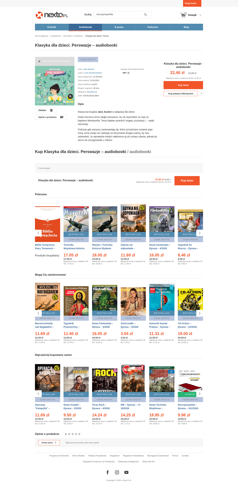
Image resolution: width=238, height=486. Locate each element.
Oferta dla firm (148, 461)
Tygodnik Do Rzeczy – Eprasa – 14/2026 (188, 248)
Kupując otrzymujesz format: (132, 69)
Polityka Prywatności (97, 456)
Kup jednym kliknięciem (180, 93)
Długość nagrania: (85, 88)
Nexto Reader (78, 456)
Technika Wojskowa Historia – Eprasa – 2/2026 (74, 248)
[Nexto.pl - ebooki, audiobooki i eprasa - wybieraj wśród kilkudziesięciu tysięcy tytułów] (52, 15)
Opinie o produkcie (47, 117)
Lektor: (81, 73)
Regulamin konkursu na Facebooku (99, 461)
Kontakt (185, 456)
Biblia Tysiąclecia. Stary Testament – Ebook (45, 248)
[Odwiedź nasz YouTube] (126, 472)
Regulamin (115, 456)
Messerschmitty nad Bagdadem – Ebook (44, 327)
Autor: (80, 69)
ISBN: (80, 96)
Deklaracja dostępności (128, 461)
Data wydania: (84, 80)
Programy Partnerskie (59, 456)
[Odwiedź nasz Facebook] (107, 472)
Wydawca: (82, 92)
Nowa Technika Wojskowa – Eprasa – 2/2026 (158, 407)
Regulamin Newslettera (133, 456)
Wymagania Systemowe (158, 456)
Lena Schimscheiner (93, 73)
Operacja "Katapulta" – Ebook (42, 407)
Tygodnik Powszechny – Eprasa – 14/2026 (73, 327)
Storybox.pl (92, 92)
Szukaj (87, 14)
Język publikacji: (85, 84)
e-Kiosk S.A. (126, 480)
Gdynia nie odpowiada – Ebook (128, 248)
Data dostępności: (85, 77)
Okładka (42, 110)
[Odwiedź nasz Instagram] (117, 472)
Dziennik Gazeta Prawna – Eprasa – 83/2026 (159, 327)
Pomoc (175, 456)
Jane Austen (88, 69)
